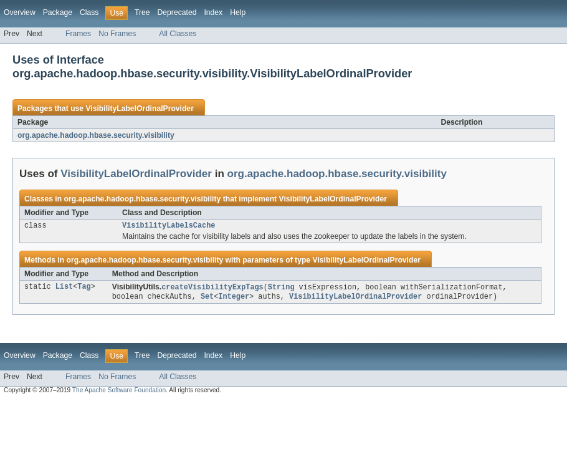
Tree (142, 12)
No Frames (117, 33)
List (64, 289)
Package (57, 12)
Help (237, 12)
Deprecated (177, 12)
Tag (83, 289)
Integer (233, 299)
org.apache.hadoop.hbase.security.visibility (95, 135)
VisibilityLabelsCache (168, 226)
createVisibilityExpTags (212, 289)
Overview (20, 12)
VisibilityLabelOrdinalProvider (139, 108)
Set (207, 299)
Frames (78, 33)
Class (89, 12)
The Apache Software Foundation (119, 392)
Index (213, 12)
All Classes (177, 33)
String (281, 289)
